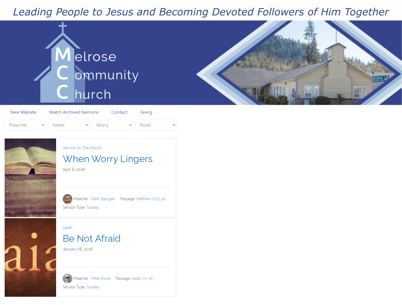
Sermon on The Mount (82, 148)
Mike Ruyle (101, 278)
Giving (146, 112)
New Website (23, 112)
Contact (119, 112)
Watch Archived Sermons (74, 112)
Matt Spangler (103, 199)
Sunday (92, 207)
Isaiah (67, 227)
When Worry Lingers (108, 158)
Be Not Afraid (92, 238)
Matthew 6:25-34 (150, 199)
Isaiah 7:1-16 (142, 278)
